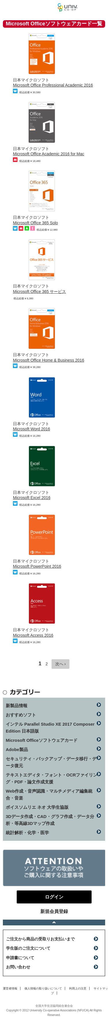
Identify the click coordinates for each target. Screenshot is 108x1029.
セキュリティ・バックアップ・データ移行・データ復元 (51, 762)
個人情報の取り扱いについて (43, 988)
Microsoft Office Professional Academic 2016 (53, 85)
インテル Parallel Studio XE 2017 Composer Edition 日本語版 (50, 727)
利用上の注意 (77, 988)
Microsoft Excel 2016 (31, 497)
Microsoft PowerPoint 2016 (37, 566)
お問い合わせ (18, 967)
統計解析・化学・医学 (27, 832)
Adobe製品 (17, 749)
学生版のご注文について (28, 948)
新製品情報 (16, 705)
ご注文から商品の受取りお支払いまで (40, 939)
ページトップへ (54, 922)
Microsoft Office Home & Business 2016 (48, 360)
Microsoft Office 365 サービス (39, 291)
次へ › (60, 664)
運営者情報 (10, 988)
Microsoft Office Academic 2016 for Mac (48, 154)
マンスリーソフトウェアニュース (29, 7)
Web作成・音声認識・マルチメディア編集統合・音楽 (49, 794)
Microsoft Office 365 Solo (35, 223)
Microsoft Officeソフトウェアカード (41, 740)
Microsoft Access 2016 (33, 635)
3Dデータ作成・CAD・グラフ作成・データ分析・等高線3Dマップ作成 (50, 820)
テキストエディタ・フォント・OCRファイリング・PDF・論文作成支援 (51, 778)
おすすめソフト (21, 714)
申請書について (20, 957)
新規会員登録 (54, 911)
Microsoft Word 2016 (31, 429)
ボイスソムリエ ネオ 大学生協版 (37, 807)
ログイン (100, 8)
